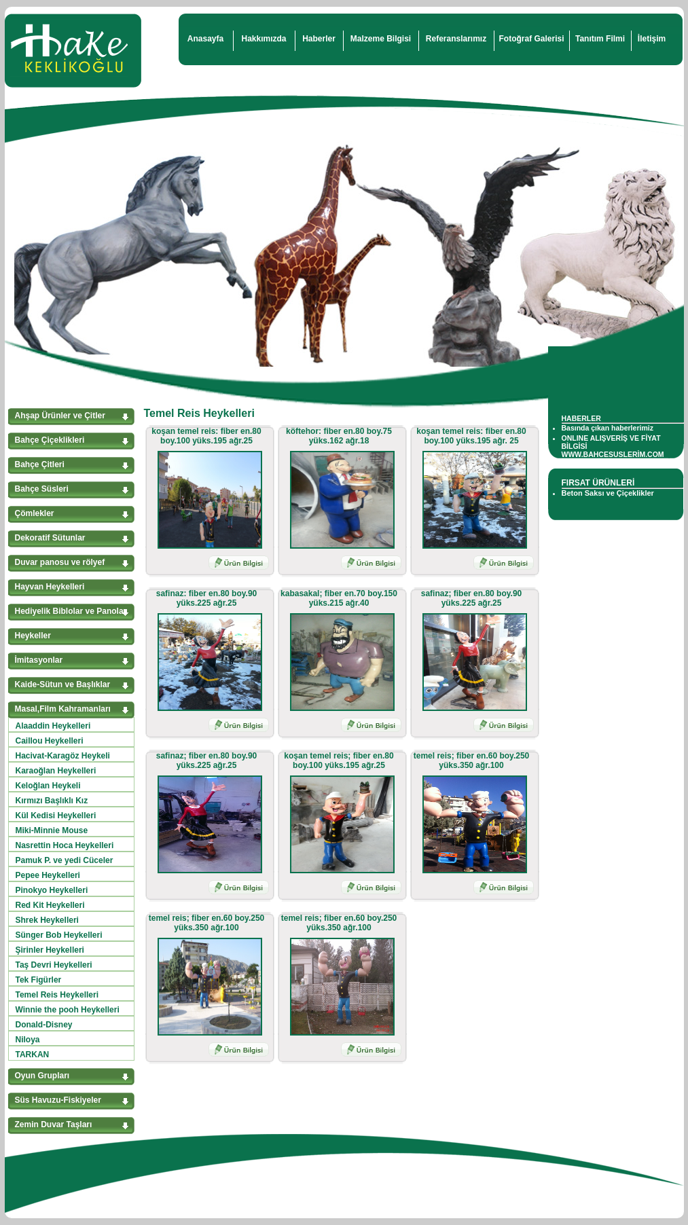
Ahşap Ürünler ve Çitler (60, 415)
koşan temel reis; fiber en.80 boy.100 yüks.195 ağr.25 (338, 760)
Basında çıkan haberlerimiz (607, 428)
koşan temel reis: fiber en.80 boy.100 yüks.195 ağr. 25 (471, 435)
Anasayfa (205, 38)
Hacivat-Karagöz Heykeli (63, 756)
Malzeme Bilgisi (380, 38)
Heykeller (33, 635)
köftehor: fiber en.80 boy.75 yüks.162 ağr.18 (339, 435)
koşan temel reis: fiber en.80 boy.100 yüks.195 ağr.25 (206, 435)
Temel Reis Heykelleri (57, 995)
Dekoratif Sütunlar (50, 538)
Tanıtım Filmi (600, 38)
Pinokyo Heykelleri (52, 890)
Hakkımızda (263, 38)
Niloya (28, 1039)
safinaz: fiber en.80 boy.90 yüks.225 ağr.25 (206, 598)
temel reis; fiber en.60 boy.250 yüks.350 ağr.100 (472, 760)
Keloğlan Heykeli (48, 785)
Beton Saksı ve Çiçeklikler (608, 493)
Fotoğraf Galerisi (531, 38)
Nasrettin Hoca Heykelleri (65, 845)
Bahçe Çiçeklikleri (50, 440)
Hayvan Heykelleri (50, 586)
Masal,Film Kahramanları (63, 709)
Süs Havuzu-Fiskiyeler (58, 1100)
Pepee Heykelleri (48, 875)
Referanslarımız (456, 38)
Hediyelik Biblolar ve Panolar (71, 611)
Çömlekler (34, 513)
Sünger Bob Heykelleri (59, 935)
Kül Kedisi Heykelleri (56, 815)
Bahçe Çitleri (40, 464)
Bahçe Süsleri (42, 489)
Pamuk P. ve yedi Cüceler (64, 860)
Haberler (319, 38)
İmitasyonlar (39, 660)
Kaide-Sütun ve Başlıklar (63, 684)
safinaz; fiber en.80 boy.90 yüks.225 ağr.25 (471, 598)
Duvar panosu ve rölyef (60, 562)
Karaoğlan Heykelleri (56, 770)
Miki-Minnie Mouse (52, 830)
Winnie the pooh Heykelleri (68, 1009)
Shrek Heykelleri (47, 920)
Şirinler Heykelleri (50, 950)
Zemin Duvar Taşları (53, 1124)
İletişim (652, 38)
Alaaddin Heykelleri (53, 726)
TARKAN (33, 1054)
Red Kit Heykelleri (50, 905)
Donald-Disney (44, 1024)
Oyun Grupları (42, 1075)
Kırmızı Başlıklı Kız (52, 800)
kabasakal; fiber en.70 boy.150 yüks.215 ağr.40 (338, 598)
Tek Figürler (39, 980)
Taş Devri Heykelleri (54, 965)
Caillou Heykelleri (50, 741)
